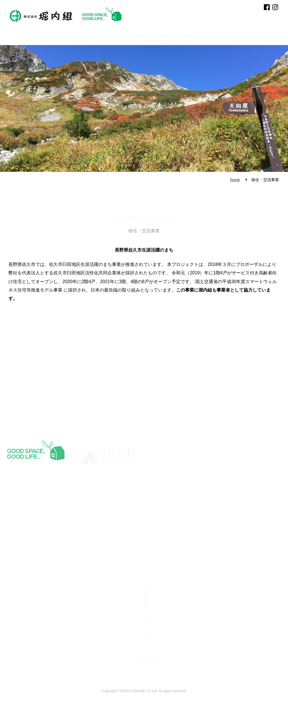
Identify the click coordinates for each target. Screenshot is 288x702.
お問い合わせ (249, 35)
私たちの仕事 (55, 35)
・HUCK (142, 550)
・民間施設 (178, 546)
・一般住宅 (111, 556)
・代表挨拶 (61, 550)
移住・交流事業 (154, 35)
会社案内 (189, 35)
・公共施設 (178, 553)
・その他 (176, 559)
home (235, 179)
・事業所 (59, 556)
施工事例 (87, 35)
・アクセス (61, 563)
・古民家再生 (113, 563)
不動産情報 (118, 35)
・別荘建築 (111, 550)
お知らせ (23, 35)
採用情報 (217, 35)
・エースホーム (148, 556)
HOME (8, 543)
